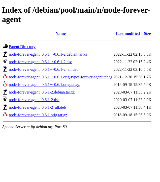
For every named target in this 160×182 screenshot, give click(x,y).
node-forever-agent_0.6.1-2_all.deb (37, 107)
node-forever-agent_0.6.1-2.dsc (34, 100)
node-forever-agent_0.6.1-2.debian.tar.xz (42, 92)
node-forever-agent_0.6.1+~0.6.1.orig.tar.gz (44, 84)
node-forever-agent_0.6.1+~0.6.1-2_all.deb (43, 69)
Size (147, 33)
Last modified (128, 33)
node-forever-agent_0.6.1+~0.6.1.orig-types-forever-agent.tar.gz (60, 77)
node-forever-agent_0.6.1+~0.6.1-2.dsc (40, 62)
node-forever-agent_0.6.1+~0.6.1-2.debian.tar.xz (48, 54)
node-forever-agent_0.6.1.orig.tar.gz (38, 115)
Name (61, 33)
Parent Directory (22, 46)
